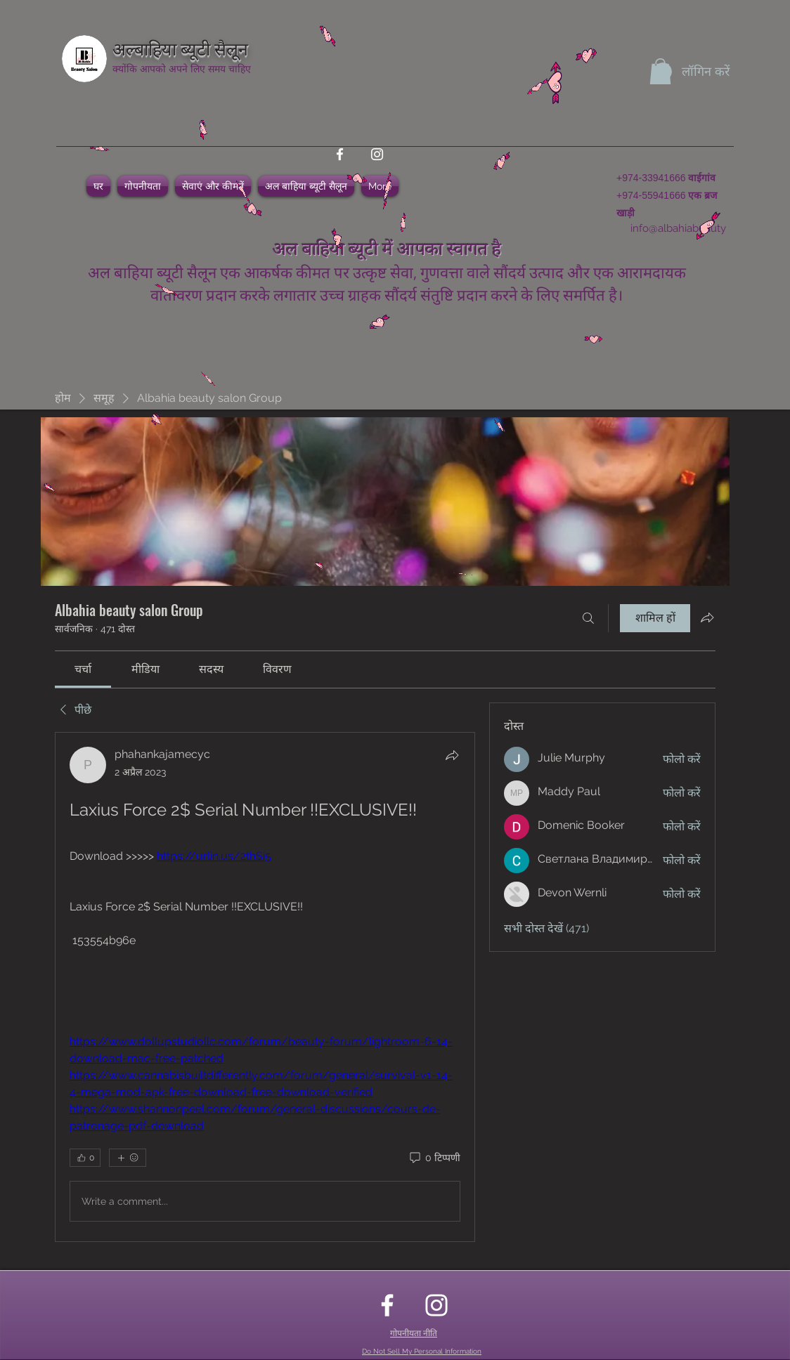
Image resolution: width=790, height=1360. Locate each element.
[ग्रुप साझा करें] (707, 617)
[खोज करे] (588, 618)
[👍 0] (85, 1158)
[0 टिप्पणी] (434, 1158)
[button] (660, 71)
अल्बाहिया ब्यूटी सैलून (180, 47)
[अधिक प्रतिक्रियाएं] (127, 1158)
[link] (83, 669)
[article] (265, 987)
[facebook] (340, 154)
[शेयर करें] (451, 755)
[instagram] (377, 154)
